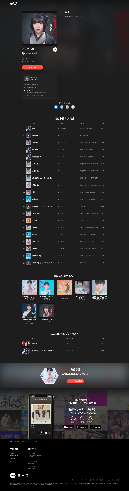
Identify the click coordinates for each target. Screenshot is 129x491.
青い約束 (35, 149)
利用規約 (73, 480)
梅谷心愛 (34, 53)
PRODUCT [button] (14, 449)
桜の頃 (34, 249)
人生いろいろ (36, 171)
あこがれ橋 (34, 441)
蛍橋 (33, 192)
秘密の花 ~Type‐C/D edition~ (88, 199)
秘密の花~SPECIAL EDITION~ (88, 142)
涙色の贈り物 (36, 256)
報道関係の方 (31, 463)
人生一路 (35, 164)
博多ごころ (35, 241)
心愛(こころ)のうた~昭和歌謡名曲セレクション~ (92, 164)
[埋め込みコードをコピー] (73, 107)
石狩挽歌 (35, 227)
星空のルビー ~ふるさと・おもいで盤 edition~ (92, 185)
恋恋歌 (34, 234)
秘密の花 (35, 142)
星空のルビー (36, 185)
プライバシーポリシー (84, 480)
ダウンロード (13, 453)
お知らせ (12, 458)
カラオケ (34, 343)
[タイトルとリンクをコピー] (67, 107)
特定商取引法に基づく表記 (113, 480)
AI (67, 343)
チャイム (34, 220)
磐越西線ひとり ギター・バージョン (43, 178)
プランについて (14, 456)
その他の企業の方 (32, 468)
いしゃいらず (69, 350)
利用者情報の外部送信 (97, 480)
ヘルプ (11, 461)
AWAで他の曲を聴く (75, 381)
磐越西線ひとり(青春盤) (86, 128)
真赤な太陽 (35, 213)
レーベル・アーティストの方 (34, 466)
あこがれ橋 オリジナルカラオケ (35, 95)
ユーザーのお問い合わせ (33, 461)
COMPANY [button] (32, 449)
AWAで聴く (32, 67)
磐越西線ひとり (36, 77)
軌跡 (33, 128)
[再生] (55, 49)
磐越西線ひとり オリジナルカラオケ (36, 92)
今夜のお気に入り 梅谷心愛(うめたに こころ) (45, 351)
